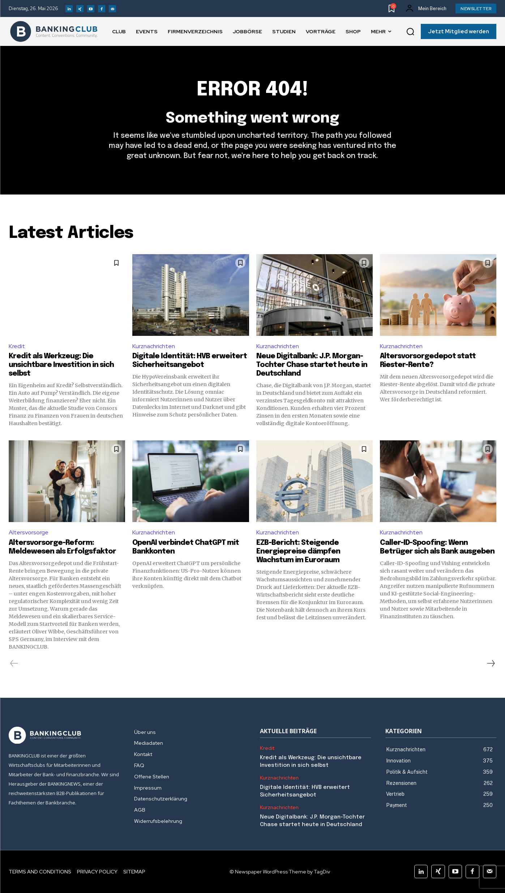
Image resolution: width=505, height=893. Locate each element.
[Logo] (54, 31)
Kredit (17, 346)
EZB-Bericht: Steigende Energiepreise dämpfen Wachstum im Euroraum (298, 551)
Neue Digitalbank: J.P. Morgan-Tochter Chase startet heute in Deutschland (311, 364)
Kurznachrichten (153, 346)
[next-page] (490, 663)
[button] (410, 31)
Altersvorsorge (28, 532)
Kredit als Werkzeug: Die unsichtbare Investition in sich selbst (61, 364)
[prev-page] (14, 663)
